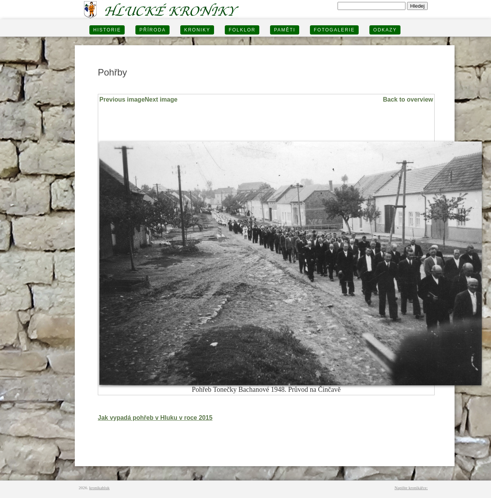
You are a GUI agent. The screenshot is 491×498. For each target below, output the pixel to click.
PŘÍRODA (152, 30)
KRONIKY (197, 30)
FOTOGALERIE (334, 30)
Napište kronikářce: (411, 487)
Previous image (122, 99)
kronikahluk (99, 487)
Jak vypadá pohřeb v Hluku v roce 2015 (155, 417)
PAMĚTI (284, 30)
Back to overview (408, 99)
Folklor (242, 30)
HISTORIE (107, 30)
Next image (161, 99)
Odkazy (385, 30)
